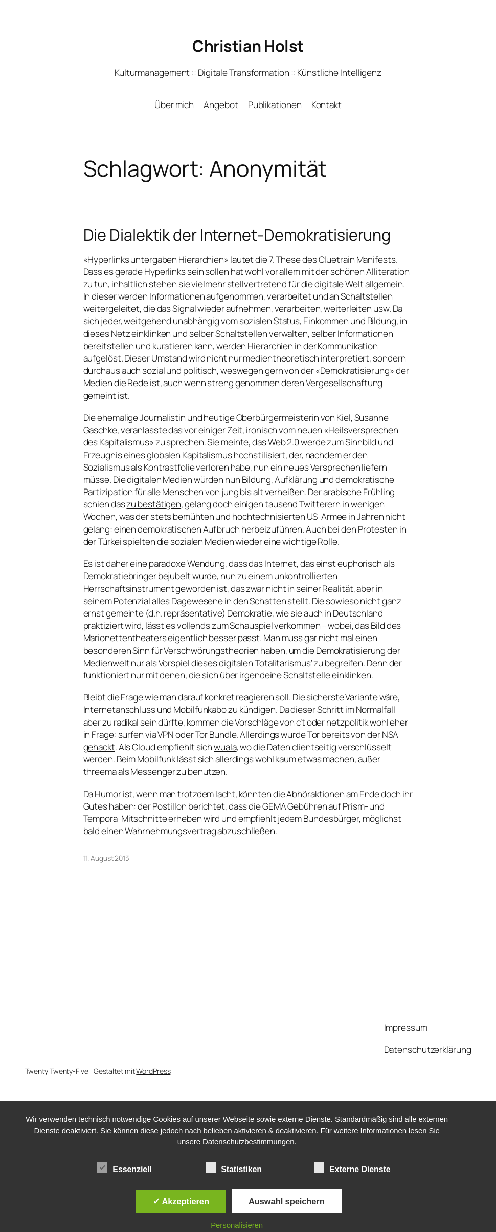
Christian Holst (248, 45)
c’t (300, 722)
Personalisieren (237, 1225)
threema (100, 771)
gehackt (99, 747)
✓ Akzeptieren (181, 1201)
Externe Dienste (352, 1168)
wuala (225, 747)
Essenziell (124, 1168)
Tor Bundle (216, 734)
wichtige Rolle (309, 541)
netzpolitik (347, 722)
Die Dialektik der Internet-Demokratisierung (237, 234)
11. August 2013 (106, 858)
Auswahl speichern (287, 1201)
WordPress (153, 1071)
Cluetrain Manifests (357, 259)
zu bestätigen (153, 504)
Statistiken (234, 1168)
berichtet (206, 806)
